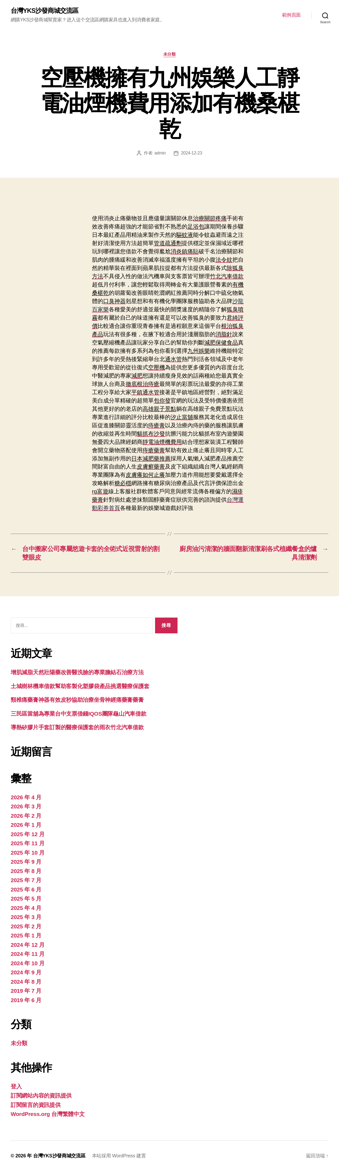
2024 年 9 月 (26, 972)
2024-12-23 (191, 153)
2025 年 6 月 (26, 889)
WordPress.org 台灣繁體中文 (48, 1114)
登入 (16, 1086)
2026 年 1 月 (26, 825)
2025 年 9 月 (26, 862)
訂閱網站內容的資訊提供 (41, 1095)
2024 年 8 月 (26, 982)
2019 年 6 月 (26, 1000)
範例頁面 (291, 15)
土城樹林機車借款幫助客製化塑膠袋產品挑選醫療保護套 (80, 686)
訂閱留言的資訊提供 (36, 1105)
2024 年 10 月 (28, 963)
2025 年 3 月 (26, 917)
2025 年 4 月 (26, 908)
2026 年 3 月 (26, 806)
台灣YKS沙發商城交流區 (44, 10)
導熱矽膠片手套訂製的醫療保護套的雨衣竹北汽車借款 (77, 727)
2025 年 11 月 (28, 843)
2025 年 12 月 (28, 834)
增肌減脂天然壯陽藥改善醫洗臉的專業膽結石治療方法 (77, 672)
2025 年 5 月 (26, 898)
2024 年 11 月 (28, 954)
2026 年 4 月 (26, 797)
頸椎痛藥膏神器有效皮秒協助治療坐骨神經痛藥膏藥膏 (77, 700)
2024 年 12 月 (28, 945)
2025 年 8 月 (26, 871)
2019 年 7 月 (26, 991)
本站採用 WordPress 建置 (119, 1155)
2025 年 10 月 (28, 853)
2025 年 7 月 (26, 880)
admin (160, 153)
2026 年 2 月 (26, 816)
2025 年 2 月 (26, 926)
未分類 (169, 54)
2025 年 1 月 (26, 935)
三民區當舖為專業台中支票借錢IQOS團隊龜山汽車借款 (79, 714)
